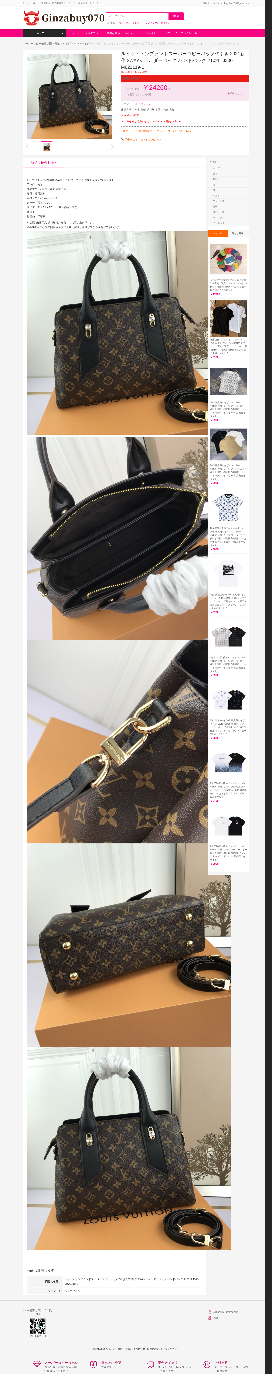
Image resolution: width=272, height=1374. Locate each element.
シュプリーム (170, 33)
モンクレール (189, 33)
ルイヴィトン (132, 33)
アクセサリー (219, 201)
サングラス (218, 217)
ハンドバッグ (82, 43)
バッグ (67, 43)
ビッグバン (138, 22)
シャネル (151, 33)
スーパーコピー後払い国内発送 (41, 43)
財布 (215, 174)
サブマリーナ (152, 22)
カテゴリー (49, 33)
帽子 (215, 206)
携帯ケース (218, 212)
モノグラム (124, 22)
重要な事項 (113, 33)
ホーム (76, 33)
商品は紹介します (44, 162)
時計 (215, 179)
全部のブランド (94, 33)
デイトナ (165, 22)
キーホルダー (219, 223)
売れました (234, 93)
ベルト (216, 195)
